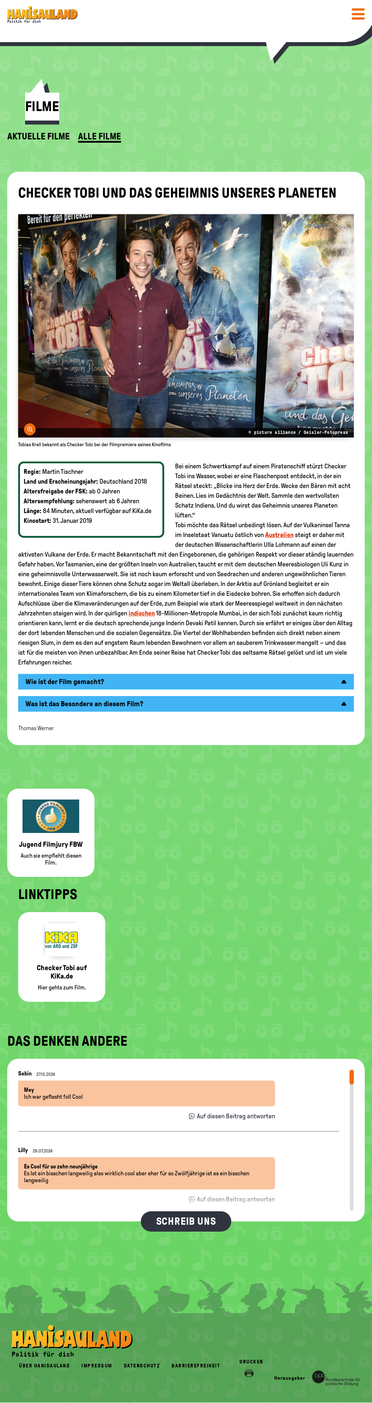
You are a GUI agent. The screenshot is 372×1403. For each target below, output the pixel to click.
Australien (279, 534)
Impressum (96, 1366)
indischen (142, 613)
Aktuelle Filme (38, 136)
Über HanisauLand (44, 1366)
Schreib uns (186, 1221)
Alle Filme (99, 136)
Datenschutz (142, 1366)
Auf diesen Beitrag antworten (236, 1116)
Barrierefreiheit (195, 1366)
